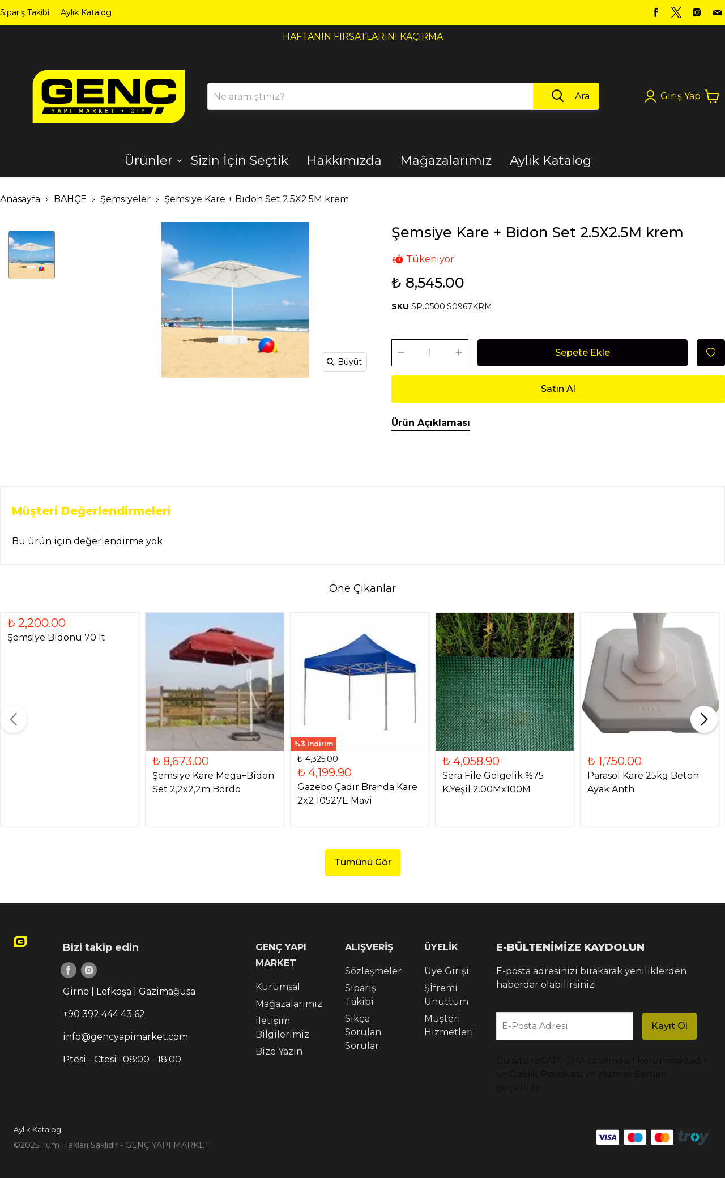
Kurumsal (277, 986)
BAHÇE (70, 199)
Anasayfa (20, 199)
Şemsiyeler (125, 199)
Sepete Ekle (582, 352)
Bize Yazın (278, 1051)
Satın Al (558, 388)
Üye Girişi (446, 971)
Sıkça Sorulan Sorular (363, 1032)
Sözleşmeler (373, 971)
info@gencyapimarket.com (125, 1036)
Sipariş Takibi (24, 12)
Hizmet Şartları (632, 1074)
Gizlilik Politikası (546, 1074)
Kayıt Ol (669, 1026)
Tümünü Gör (362, 862)
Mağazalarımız (288, 1003)
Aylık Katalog (86, 12)
